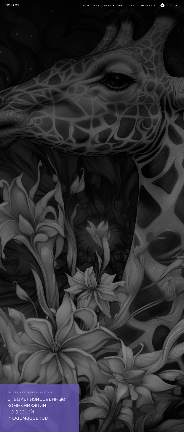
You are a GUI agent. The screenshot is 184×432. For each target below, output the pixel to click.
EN (172, 6)
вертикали (109, 5)
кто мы (86, 5)
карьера (121, 5)
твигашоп (133, 5)
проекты (96, 5)
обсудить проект (148, 5)
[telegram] (162, 5)
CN (176, 6)
